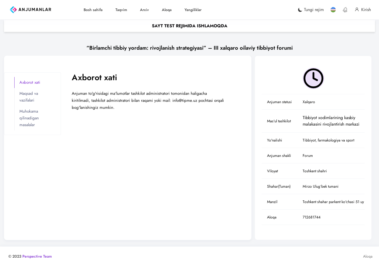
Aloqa (167, 9)
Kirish (363, 9)
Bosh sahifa (93, 9)
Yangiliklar (193, 9)
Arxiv (144, 9)
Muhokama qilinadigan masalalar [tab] (29, 118)
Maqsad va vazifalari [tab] (28, 96)
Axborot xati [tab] (29, 82)
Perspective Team (37, 256)
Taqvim (121, 9)
